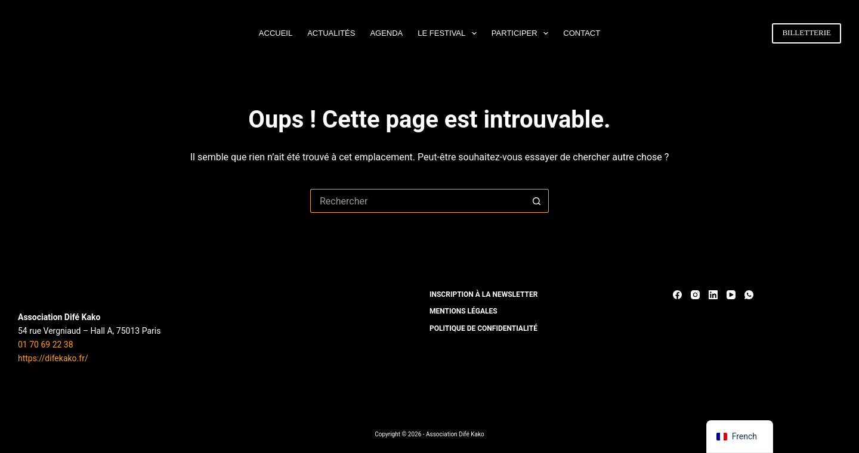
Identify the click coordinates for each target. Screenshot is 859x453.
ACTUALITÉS (331, 33)
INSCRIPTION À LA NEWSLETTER (483, 294)
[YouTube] (731, 294)
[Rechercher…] (417, 201)
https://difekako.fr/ (53, 358)
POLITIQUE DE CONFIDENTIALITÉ (483, 328)
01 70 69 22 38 (45, 344)
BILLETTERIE (806, 32)
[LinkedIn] (713, 294)
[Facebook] (677, 294)
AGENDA (386, 33)
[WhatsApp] (748, 294)
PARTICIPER (522, 33)
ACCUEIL (275, 33)
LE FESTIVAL (449, 33)
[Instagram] (695, 294)
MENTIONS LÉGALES (464, 311)
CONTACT (581, 33)
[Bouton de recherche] (537, 201)
